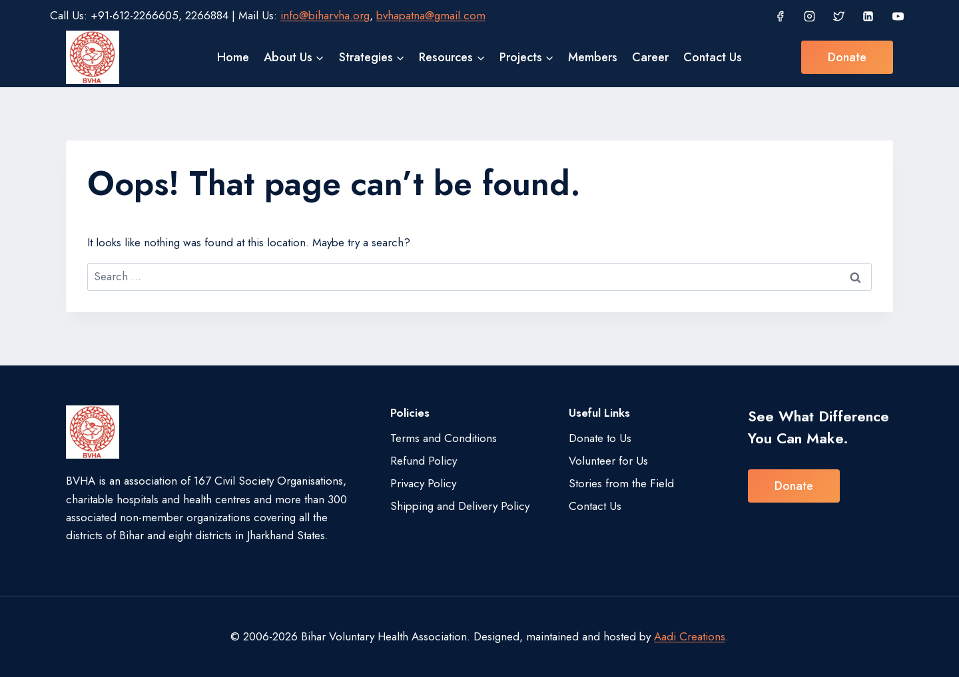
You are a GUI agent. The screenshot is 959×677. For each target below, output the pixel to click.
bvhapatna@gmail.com (430, 15)
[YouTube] (897, 16)
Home (233, 57)
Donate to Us (600, 438)
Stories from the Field (621, 483)
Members (592, 57)
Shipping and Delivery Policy (459, 506)
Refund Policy (423, 461)
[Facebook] (780, 16)
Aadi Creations (689, 636)
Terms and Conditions (443, 438)
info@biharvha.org (325, 15)
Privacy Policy (423, 483)
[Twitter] (839, 16)
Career (650, 57)
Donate (847, 57)
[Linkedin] (868, 16)
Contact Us (712, 57)
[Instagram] (809, 16)
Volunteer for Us (608, 461)
